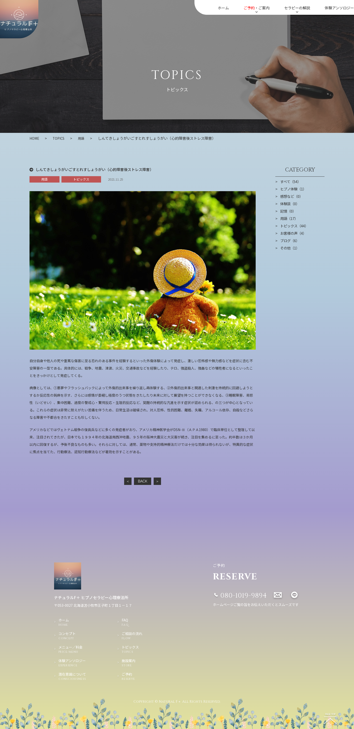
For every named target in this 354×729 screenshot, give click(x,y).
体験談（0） (290, 203)
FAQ (134, 622)
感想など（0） (292, 196)
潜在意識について (79, 676)
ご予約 (134, 676)
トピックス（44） (295, 225)
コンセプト (79, 636)
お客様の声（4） (294, 233)
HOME (35, 138)
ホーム (223, 7)
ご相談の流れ (134, 636)
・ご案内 (256, 9)
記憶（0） (288, 210)
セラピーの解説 (297, 9)
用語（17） (289, 218)
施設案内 (134, 663)
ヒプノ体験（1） (294, 188)
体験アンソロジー (339, 7)
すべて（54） (291, 181)
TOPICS (61, 138)
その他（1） (290, 247)
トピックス (81, 179)
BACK (142, 481)
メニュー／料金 (79, 649)
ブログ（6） (290, 240)
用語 (84, 138)
